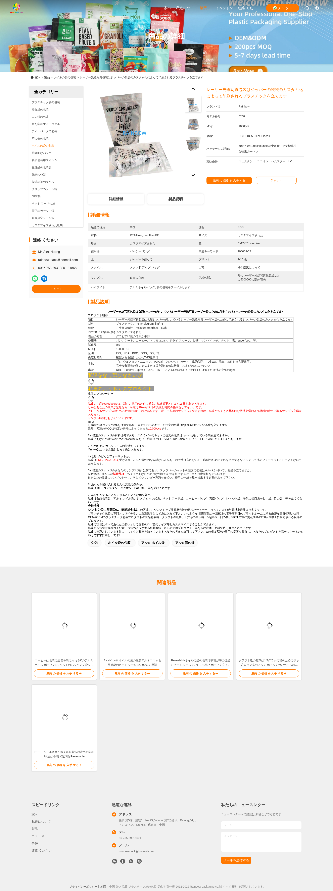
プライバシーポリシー (83, 886)
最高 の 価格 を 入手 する (234, 180)
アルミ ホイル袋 (152, 542)
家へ (167, 8)
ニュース (38, 836)
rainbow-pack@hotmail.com (58, 260)
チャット (282, 8)
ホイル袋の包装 (119, 542)
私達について (185, 8)
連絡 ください (247, 8)
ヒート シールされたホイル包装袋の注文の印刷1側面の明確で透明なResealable (64, 754)
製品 (205, 8)
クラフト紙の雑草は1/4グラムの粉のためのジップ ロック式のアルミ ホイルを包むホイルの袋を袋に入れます (269, 663)
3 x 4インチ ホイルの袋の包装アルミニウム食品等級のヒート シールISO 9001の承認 (132, 662)
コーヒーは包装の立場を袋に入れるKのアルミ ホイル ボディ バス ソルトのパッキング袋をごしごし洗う (64, 663)
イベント (224, 8)
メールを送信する (236, 860)
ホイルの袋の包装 (64, 77)
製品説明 (175, 199)
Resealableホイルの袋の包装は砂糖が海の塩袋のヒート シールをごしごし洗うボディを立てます (201, 663)
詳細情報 (116, 199)
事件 (35, 843)
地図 (103, 886)
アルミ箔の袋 (184, 542)
